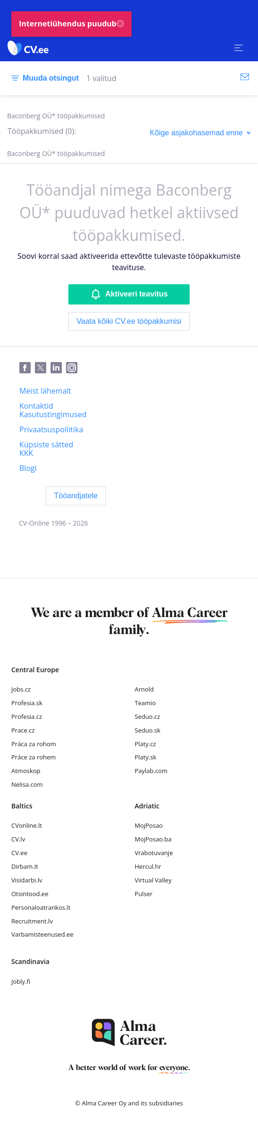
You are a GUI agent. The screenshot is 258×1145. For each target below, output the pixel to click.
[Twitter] (42, 368)
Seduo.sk (148, 730)
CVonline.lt (26, 825)
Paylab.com (151, 770)
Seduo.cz (147, 716)
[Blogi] (28, 468)
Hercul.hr (148, 866)
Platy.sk (146, 757)
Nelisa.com (27, 784)
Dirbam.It (24, 866)
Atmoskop (26, 770)
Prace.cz (23, 730)
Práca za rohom (33, 744)
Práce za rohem (33, 757)
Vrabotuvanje (154, 852)
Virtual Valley (153, 880)
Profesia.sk (26, 703)
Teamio (145, 703)
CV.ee (19, 852)
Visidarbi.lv (26, 880)
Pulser (144, 894)
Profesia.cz (26, 716)
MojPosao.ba (153, 839)
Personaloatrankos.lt (40, 907)
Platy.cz (145, 744)
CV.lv (18, 839)
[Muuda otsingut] (43, 78)
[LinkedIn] (58, 368)
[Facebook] (27, 368)
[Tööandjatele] (76, 495)
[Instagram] (74, 368)
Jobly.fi (20, 981)
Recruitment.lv (32, 921)
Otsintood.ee (29, 894)
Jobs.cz (21, 689)
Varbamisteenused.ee (42, 934)
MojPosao (149, 825)
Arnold (144, 689)
